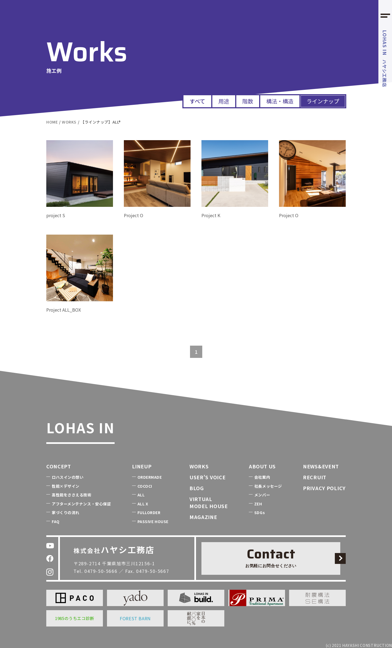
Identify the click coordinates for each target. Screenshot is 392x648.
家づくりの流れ (65, 512)
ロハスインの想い (67, 477)
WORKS (199, 466)
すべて (197, 101)
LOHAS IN (80, 427)
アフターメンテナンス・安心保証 (81, 503)
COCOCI (144, 486)
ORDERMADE (149, 477)
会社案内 (262, 477)
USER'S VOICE (207, 477)
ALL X (142, 503)
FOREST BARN (135, 618)
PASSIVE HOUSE (153, 521)
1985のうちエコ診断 (74, 618)
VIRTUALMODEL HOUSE (208, 502)
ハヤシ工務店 (384, 58)
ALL (141, 494)
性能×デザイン (65, 486)
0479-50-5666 (100, 571)
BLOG (196, 488)
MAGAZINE (203, 516)
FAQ (56, 521)
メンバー (262, 494)
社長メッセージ (268, 486)
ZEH (258, 503)
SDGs (259, 512)
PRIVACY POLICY (324, 488)
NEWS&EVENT (321, 466)
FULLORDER (149, 512)
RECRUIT (314, 477)
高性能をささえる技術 (71, 494)
